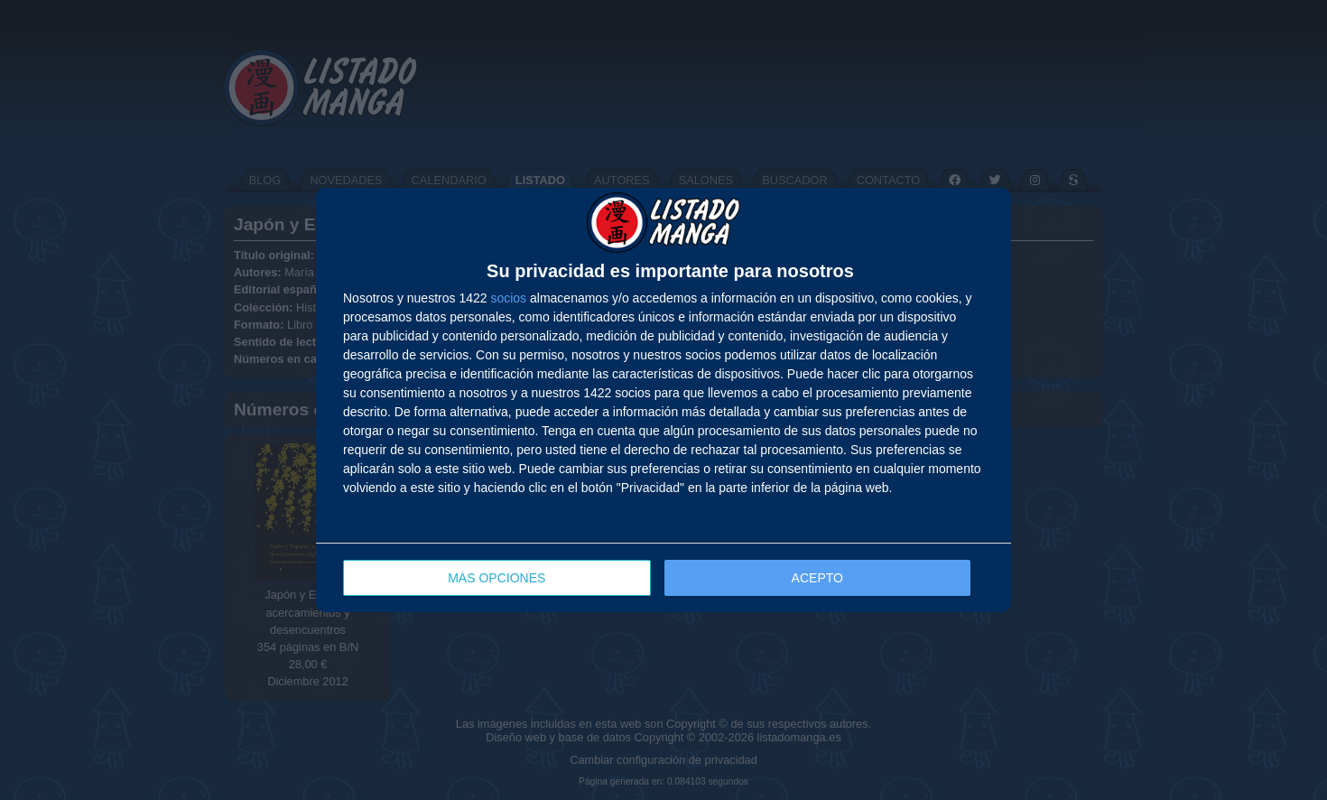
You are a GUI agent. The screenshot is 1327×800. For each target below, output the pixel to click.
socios (508, 298)
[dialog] (663, 400)
